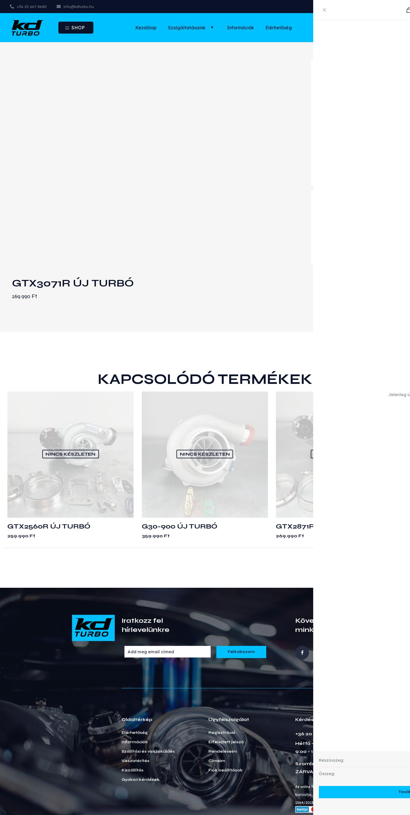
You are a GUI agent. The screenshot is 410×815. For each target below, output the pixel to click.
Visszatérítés (135, 723)
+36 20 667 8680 (316, 696)
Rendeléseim (222, 713)
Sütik (366, 797)
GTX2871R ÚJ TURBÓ (316, 488)
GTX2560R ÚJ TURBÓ (48, 488)
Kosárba (371, 253)
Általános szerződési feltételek (269, 797)
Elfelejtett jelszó (226, 704)
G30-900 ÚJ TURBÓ (179, 488)
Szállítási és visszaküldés (148, 713)
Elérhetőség (135, 695)
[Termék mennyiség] (333, 253)
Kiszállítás (133, 732)
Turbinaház (328, 227)
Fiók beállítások (225, 732)
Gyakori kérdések (140, 742)
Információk (135, 704)
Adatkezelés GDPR (331, 797)
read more (327, 177)
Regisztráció (221, 695)
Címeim (216, 723)
